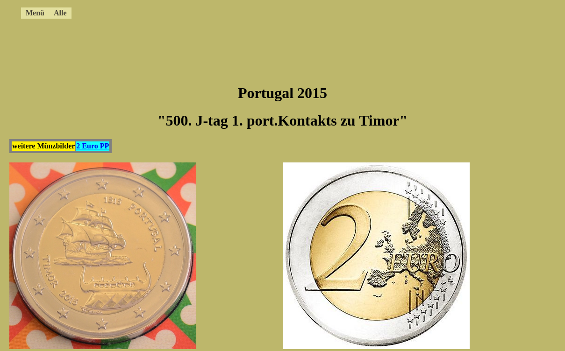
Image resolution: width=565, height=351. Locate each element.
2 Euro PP (92, 146)
